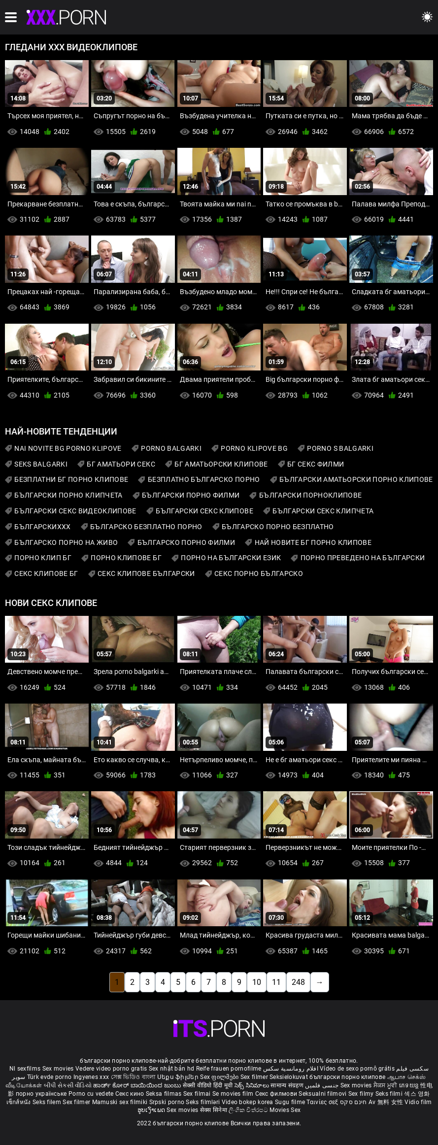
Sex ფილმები (220, 1077)
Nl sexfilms (24, 1068)
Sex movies (58, 1068)
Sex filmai (197, 1093)
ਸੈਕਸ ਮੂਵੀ (386, 1085)
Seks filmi (389, 1093)
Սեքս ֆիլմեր (179, 1077)
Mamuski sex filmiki (120, 1102)
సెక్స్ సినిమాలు (252, 1085)
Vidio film (418, 1102)
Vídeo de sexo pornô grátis (357, 1068)
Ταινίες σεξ (323, 1102)
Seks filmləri (203, 1102)
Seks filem (48, 1102)
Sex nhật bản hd (172, 1068)
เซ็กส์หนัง (19, 1102)
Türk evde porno (49, 1077)
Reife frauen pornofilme (229, 1068)
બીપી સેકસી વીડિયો (68, 1085)
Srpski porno (167, 1102)
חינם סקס (353, 1102)
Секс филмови (277, 1093)
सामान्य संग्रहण (287, 1085)
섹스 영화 (417, 1093)
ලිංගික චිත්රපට (249, 1110)
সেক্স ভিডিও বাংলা (133, 1077)
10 (256, 982)
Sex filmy (361, 1093)
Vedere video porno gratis (111, 1068)
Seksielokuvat (289, 1077)
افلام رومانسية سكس (290, 1068)
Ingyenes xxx (91, 1077)
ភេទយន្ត (410, 1085)
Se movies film (233, 1093)
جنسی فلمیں (322, 1085)
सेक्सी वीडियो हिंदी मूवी (208, 1085)
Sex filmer (255, 1077)
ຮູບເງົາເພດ (152, 1110)
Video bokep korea (247, 1102)
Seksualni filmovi (323, 1093)
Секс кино (130, 1093)
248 (298, 982)
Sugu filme (290, 1102)
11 (276, 982)
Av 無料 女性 (386, 1102)
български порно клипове (347, 1077)
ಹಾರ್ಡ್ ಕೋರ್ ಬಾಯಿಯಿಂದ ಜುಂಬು (137, 1085)
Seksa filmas (164, 1093)
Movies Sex (285, 1110)
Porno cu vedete (91, 1093)
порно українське (41, 1093)
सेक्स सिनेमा (214, 1110)
